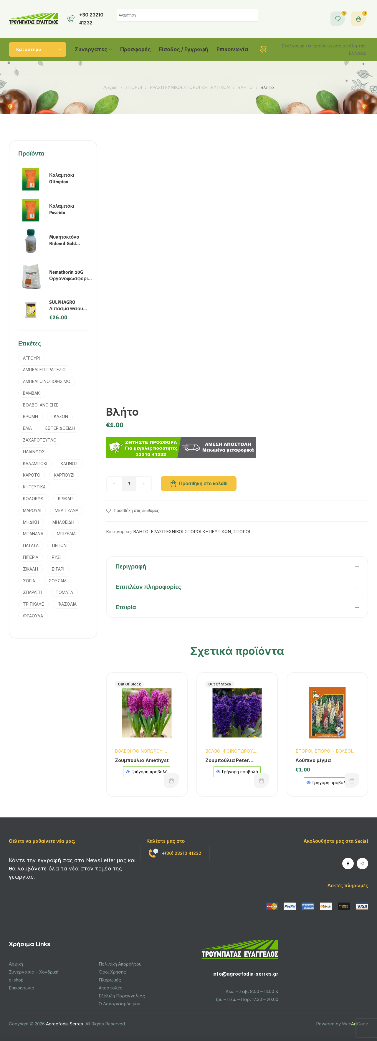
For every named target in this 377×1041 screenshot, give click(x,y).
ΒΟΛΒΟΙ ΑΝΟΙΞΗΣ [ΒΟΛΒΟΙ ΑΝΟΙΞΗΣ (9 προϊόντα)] (40, 404)
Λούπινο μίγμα (313, 760)
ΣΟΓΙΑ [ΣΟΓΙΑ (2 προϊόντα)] (29, 580)
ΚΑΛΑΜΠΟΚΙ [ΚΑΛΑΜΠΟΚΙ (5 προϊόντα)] (35, 463)
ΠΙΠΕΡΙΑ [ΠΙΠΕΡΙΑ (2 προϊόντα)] (30, 557)
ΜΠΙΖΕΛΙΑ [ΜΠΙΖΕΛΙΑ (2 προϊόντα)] (66, 533)
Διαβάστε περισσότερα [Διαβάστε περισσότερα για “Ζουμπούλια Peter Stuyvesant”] (261, 780)
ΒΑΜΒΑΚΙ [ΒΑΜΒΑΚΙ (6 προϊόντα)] (32, 393)
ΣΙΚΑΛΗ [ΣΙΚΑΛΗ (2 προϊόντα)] (30, 568)
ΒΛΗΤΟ (245, 87)
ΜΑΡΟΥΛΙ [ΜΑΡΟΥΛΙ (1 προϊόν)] (32, 510)
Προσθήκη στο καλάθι (203, 484)
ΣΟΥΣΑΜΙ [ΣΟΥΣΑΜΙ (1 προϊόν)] (58, 580)
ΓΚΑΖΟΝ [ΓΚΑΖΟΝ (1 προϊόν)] (60, 416)
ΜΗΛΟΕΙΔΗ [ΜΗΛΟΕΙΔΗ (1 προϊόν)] (63, 522)
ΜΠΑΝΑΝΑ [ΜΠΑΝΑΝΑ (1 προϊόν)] (33, 533)
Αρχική (110, 87)
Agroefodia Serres (64, 1024)
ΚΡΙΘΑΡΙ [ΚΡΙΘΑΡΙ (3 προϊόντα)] (66, 498)
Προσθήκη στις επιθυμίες (136, 511)
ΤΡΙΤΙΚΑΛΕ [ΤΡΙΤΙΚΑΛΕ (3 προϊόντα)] (33, 604)
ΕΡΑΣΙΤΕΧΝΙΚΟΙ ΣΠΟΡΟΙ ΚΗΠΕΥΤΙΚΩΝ (190, 87)
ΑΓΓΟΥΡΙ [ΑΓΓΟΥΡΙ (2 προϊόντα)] (31, 358)
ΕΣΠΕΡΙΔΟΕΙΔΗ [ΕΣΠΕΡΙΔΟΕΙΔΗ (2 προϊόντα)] (60, 428)
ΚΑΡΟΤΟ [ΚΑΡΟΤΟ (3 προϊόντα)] (31, 474)
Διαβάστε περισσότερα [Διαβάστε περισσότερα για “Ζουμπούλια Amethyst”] (171, 780)
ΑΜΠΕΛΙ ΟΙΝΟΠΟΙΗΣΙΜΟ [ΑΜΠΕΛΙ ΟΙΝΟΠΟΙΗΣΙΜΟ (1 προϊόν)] (46, 381)
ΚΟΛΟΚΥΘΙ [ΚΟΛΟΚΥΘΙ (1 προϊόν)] (33, 498)
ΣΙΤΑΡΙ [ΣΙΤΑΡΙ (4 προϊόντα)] (58, 568)
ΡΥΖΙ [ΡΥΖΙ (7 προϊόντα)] (56, 557)
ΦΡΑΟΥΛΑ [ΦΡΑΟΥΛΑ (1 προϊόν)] (33, 615)
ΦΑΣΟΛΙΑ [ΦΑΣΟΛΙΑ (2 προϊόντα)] (67, 604)
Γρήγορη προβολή (147, 771)
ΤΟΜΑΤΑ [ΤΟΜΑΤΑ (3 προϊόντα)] (64, 592)
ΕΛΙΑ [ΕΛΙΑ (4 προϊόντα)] (27, 428)
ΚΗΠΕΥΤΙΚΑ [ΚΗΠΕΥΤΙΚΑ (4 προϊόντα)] (34, 486)
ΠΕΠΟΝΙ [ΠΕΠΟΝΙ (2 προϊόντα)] (59, 545)
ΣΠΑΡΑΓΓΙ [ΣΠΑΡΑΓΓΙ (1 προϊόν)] (32, 592)
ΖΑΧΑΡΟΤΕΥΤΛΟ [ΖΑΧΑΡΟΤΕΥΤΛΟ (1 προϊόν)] (40, 439)
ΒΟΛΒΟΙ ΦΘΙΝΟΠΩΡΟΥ (138, 751)
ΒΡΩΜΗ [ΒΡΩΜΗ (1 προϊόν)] (30, 416)
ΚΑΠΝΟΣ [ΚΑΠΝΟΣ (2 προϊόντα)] (69, 463)
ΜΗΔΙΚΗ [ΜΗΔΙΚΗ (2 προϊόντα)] (31, 522)
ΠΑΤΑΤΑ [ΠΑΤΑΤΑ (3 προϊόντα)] (31, 545)
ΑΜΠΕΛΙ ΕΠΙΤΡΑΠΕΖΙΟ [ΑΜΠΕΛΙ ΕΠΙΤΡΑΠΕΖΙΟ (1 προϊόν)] (44, 369)
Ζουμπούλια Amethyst (142, 760)
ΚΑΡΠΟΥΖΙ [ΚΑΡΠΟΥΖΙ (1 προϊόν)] (64, 474)
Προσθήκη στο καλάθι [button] (352, 780)
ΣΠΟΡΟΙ (133, 87)
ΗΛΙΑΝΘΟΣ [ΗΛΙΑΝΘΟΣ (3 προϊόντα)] (34, 451)
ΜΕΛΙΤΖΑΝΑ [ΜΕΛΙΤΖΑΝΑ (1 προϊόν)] (66, 510)
